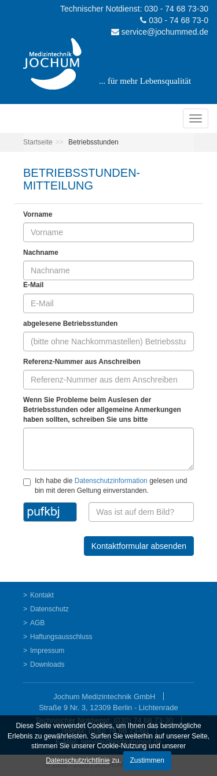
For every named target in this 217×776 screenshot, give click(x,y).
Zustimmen (147, 760)
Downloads (47, 664)
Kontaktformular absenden (138, 546)
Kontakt (42, 595)
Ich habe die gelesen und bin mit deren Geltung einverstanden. (105, 486)
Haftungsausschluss (61, 637)
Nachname (40, 252)
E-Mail (33, 285)
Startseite (38, 142)
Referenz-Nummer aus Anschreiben (82, 362)
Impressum (47, 651)
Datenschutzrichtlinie (78, 760)
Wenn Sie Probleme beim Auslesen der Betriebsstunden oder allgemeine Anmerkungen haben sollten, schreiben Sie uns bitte (102, 410)
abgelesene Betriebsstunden (70, 324)
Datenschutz (49, 609)
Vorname (37, 214)
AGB (37, 623)
